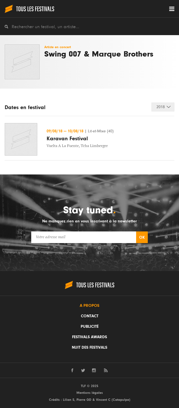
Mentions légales (89, 393)
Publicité (90, 326)
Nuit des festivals (89, 347)
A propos (89, 306)
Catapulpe (121, 399)
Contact (89, 316)
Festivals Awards (89, 337)
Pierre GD (83, 399)
